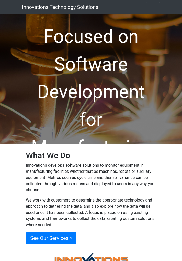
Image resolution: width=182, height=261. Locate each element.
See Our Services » (51, 238)
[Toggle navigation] (153, 7)
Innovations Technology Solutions (60, 7)
